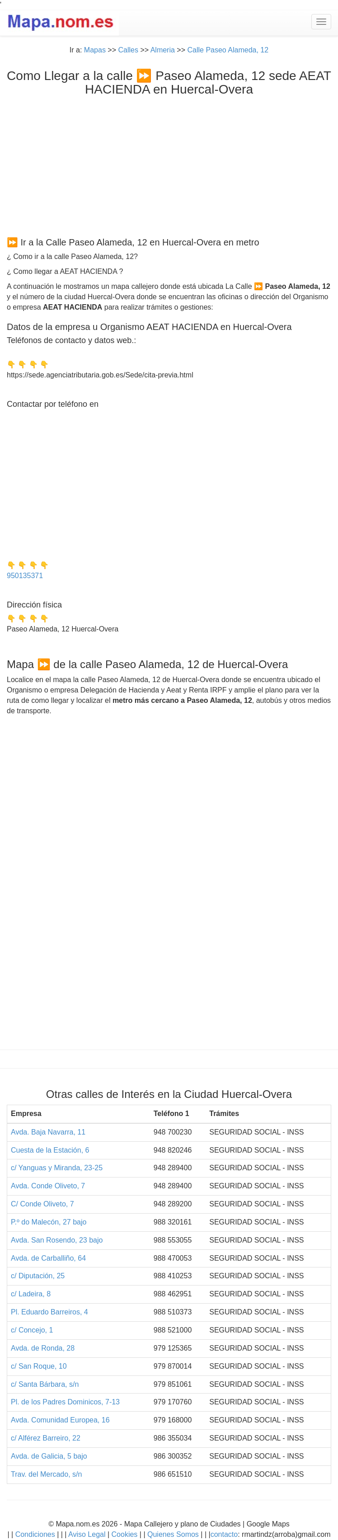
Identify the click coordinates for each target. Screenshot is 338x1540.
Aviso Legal (86, 1534)
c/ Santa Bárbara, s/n (45, 1384)
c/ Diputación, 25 (38, 1276)
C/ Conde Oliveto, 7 (42, 1204)
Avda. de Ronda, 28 (43, 1348)
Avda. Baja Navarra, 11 (48, 1132)
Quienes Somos (173, 1534)
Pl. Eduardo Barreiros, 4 (49, 1312)
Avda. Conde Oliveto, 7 (48, 1186)
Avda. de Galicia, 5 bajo (49, 1456)
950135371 (25, 575)
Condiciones (35, 1534)
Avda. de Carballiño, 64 (48, 1258)
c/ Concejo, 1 (32, 1330)
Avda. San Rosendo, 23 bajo (57, 1240)
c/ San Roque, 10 (39, 1366)
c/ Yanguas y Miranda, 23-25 (57, 1168)
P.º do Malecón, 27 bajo (48, 1222)
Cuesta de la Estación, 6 (50, 1150)
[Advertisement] (169, 164)
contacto (224, 1534)
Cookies (126, 1534)
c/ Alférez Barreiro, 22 (45, 1438)
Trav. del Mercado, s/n (46, 1474)
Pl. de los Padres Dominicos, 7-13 (65, 1402)
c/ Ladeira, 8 (31, 1294)
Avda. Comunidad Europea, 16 (60, 1420)
